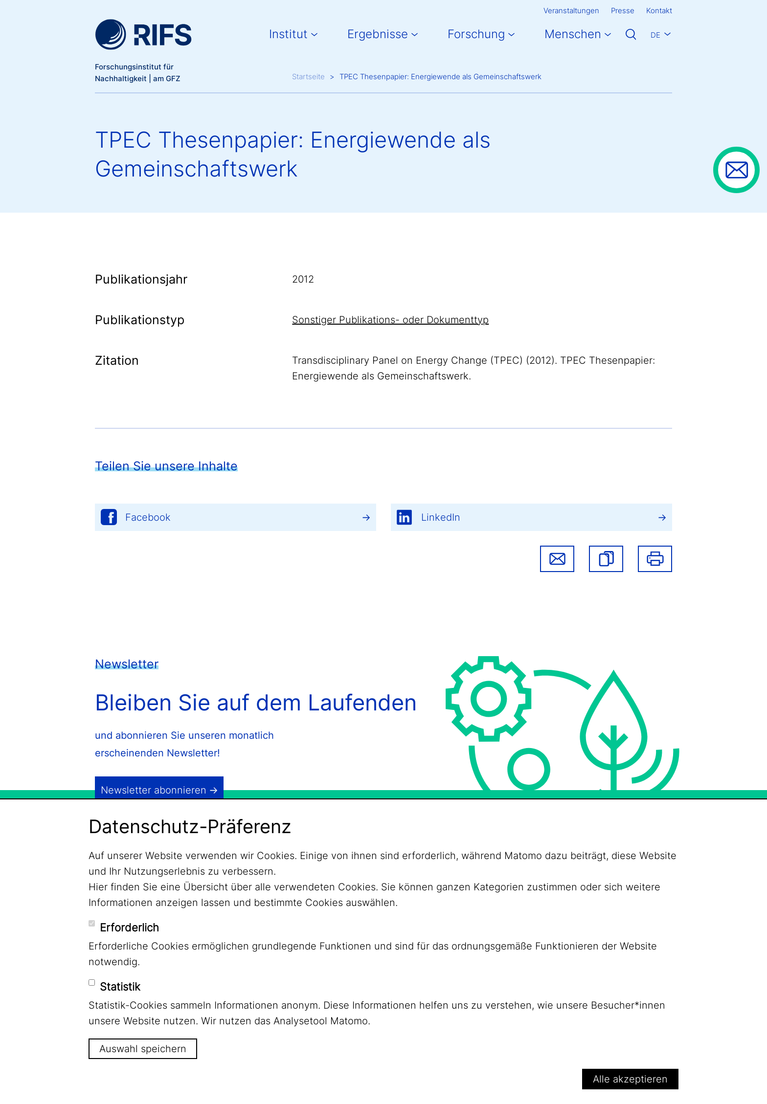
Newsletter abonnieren (153, 790)
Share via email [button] (557, 559)
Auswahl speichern (142, 1049)
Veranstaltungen (571, 10)
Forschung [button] (476, 34)
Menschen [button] (572, 34)
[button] (606, 559)
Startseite (308, 76)
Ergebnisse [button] (377, 34)
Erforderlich (129, 927)
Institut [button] (288, 34)
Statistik (120, 986)
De (655, 35)
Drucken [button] (655, 559)
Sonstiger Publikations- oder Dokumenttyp (390, 320)
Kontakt (659, 10)
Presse (622, 10)
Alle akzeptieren (630, 1079)
